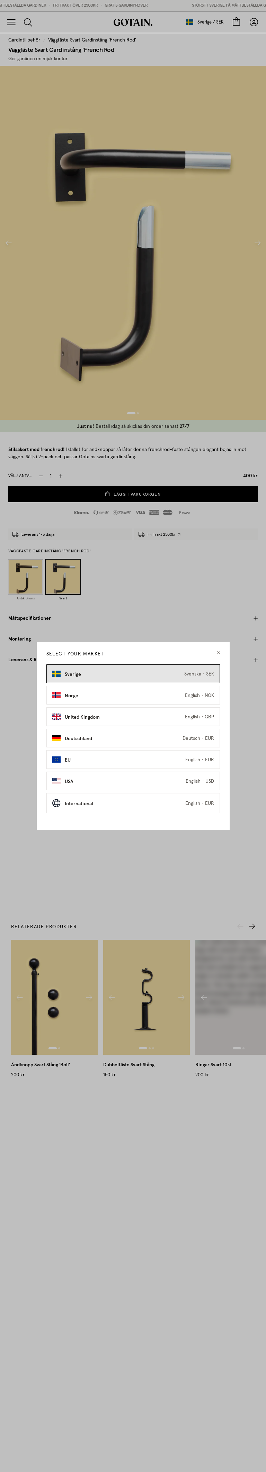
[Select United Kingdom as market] (133, 716)
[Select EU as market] (133, 759)
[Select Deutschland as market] (133, 738)
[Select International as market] (133, 803)
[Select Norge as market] (133, 695)
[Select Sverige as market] (133, 673)
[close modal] (218, 652)
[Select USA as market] (133, 781)
